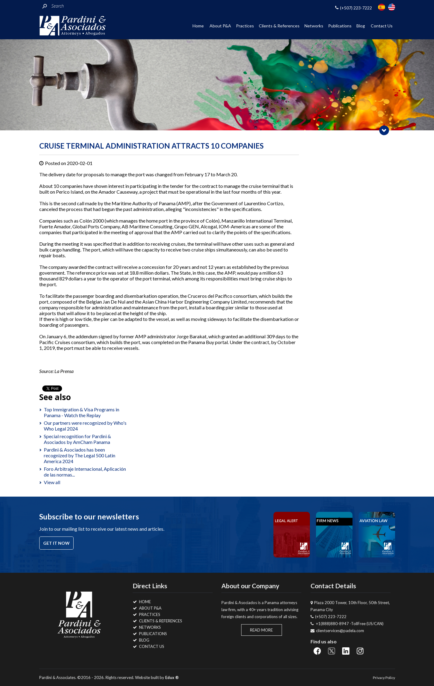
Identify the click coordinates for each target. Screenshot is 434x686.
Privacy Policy (384, 677)
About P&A (220, 25)
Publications (340, 25)
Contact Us (382, 25)
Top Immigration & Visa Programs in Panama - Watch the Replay (81, 412)
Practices (245, 25)
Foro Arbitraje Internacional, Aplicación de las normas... (85, 471)
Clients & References (279, 25)
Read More (261, 630)
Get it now (56, 543)
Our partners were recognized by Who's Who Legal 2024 (85, 425)
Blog (360, 25)
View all (52, 482)
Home (198, 25)
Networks (313, 25)
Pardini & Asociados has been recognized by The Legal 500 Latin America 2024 (79, 455)
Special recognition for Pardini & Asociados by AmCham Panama (77, 439)
